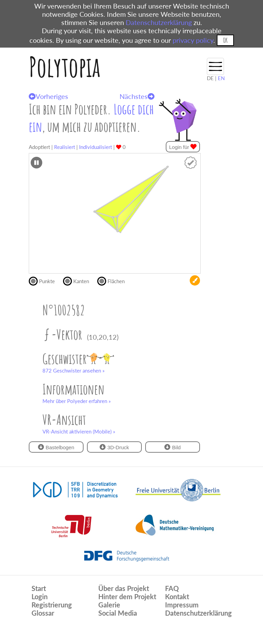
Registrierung (52, 605)
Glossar (43, 613)
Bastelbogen (56, 447)
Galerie (109, 605)
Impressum (182, 605)
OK (225, 40)
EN (221, 78)
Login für (183, 146)
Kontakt (177, 596)
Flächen (113, 280)
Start (39, 588)
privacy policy (193, 40)
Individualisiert (95, 147)
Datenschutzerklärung (159, 22)
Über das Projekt (123, 588)
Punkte (45, 280)
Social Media (117, 613)
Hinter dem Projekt (127, 596)
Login (40, 596)
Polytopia (64, 66)
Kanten (79, 280)
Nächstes (137, 96)
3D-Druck (114, 447)
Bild (172, 447)
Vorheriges (48, 96)
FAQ (172, 588)
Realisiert (64, 147)
